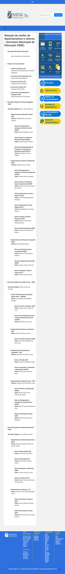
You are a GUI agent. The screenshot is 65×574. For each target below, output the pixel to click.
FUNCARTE (58, 544)
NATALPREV (58, 540)
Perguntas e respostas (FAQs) (26, 543)
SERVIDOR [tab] (59, 34)
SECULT (47, 550)
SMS (46, 543)
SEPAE (46, 562)
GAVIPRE (47, 537)
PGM (56, 536)
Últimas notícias (27, 536)
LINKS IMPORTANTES (27, 533)
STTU (46, 546)
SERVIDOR (36, 540)
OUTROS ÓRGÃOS (57, 533)
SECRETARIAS (49, 532)
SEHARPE (47, 554)
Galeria (24, 546)
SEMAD (47, 539)
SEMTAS (47, 545)
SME (46, 542)
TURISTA (36, 538)
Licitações (25, 557)
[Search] (46, 15)
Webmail (25, 545)
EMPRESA (36, 537)
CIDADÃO (36, 536)
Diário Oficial (26, 540)
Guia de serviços (27, 537)
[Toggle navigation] (5, 28)
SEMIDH (47, 560)
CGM (56, 537)
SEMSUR (47, 558)
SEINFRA (47, 552)
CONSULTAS (26, 549)
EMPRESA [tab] (47, 34)
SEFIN (46, 541)
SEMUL (46, 556)
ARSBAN (57, 541)
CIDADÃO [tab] (42, 34)
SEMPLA (47, 538)
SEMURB (47, 555)
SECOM (47, 559)
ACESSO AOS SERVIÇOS (37, 533)
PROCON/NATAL (59, 538)
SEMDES (47, 547)
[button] (32, 2)
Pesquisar (58, 15)
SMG (46, 535)
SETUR (46, 549)
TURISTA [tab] (53, 34)
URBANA (57, 542)
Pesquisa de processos (26, 555)
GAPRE (46, 534)
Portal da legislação (25, 552)
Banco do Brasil (27, 538)
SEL (46, 551)
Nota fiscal (25, 558)
